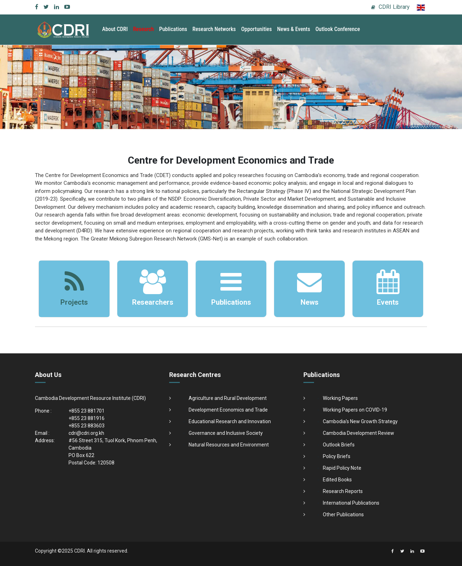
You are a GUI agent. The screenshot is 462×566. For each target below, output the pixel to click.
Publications (173, 29)
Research (143, 29)
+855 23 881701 (87, 411)
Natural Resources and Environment (229, 445)
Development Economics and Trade (228, 410)
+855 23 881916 (87, 418)
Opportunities (256, 29)
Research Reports (343, 491)
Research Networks (214, 29)
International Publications (351, 503)
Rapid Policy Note (342, 468)
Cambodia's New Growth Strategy (360, 421)
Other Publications (343, 514)
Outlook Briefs (339, 445)
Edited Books (337, 479)
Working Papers (340, 398)
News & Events (293, 29)
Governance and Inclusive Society (226, 433)
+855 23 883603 (87, 425)
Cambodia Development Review (358, 433)
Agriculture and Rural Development (228, 398)
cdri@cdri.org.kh (86, 433)
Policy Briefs (336, 456)
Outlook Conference (337, 29)
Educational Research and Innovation (230, 421)
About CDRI (115, 29)
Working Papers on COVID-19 (355, 410)
